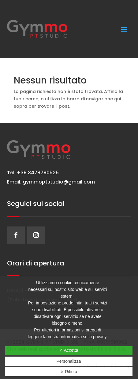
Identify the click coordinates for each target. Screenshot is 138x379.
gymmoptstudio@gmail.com (59, 181)
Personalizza (68, 361)
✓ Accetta (68, 350)
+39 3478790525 (37, 172)
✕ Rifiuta (68, 371)
